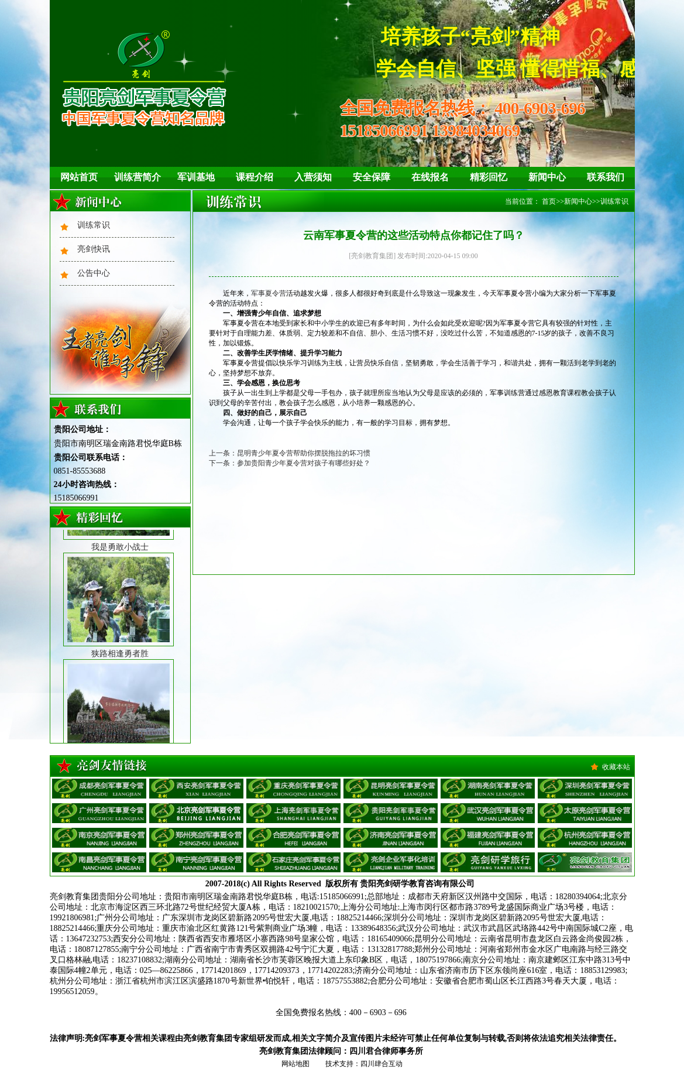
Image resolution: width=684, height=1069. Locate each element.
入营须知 (313, 177)
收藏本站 (616, 767)
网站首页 (79, 177)
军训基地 (196, 177)
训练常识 (93, 225)
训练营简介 (137, 177)
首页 (549, 201)
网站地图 (295, 1064)
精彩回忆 (488, 177)
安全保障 (371, 177)
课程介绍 (254, 177)
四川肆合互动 (381, 1064)
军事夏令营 (268, 293)
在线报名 (430, 177)
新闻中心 (547, 177)
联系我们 (605, 177)
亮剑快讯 (93, 249)
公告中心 (93, 273)
